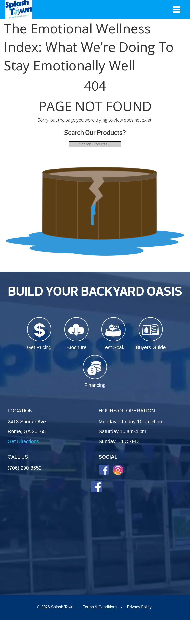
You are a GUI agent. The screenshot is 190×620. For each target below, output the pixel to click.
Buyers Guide (151, 347)
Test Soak (113, 347)
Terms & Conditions (100, 607)
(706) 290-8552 (25, 468)
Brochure (76, 347)
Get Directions (23, 441)
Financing (95, 385)
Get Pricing (39, 347)
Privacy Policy (139, 607)
